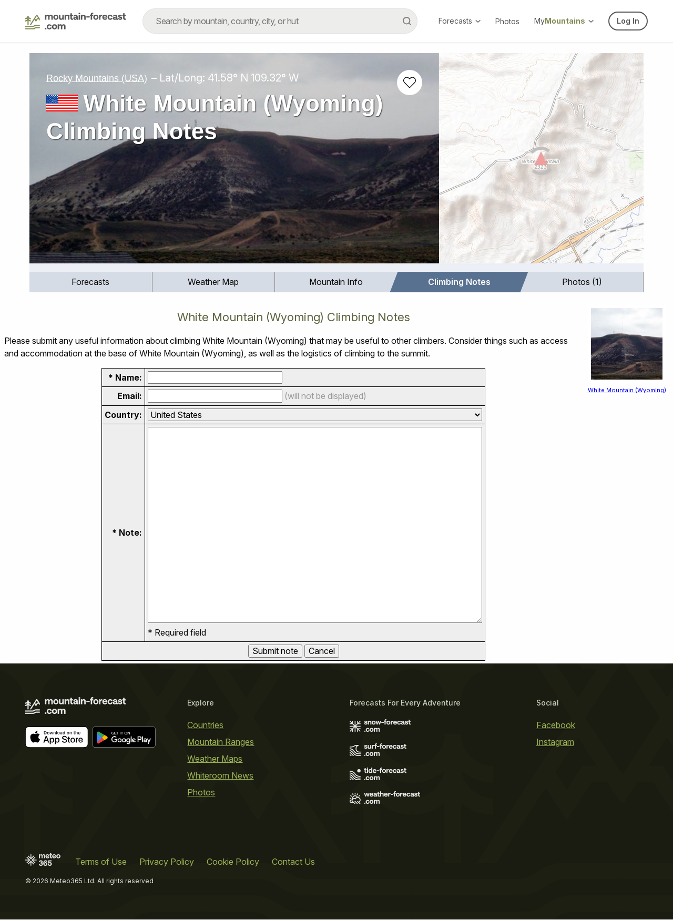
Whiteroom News (220, 775)
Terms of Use (101, 862)
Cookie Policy (233, 862)
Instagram (555, 742)
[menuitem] (90, 282)
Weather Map (213, 282)
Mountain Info (336, 282)
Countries (205, 725)
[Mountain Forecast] (75, 21)
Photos (507, 21)
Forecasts (460, 20)
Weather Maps (214, 758)
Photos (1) (582, 282)
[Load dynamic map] (541, 162)
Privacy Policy (166, 862)
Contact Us (293, 862)
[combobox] (279, 21)
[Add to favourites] (409, 82)
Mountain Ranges (220, 742)
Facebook (555, 725)
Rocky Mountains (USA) (96, 78)
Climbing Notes (459, 282)
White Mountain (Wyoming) (627, 390)
